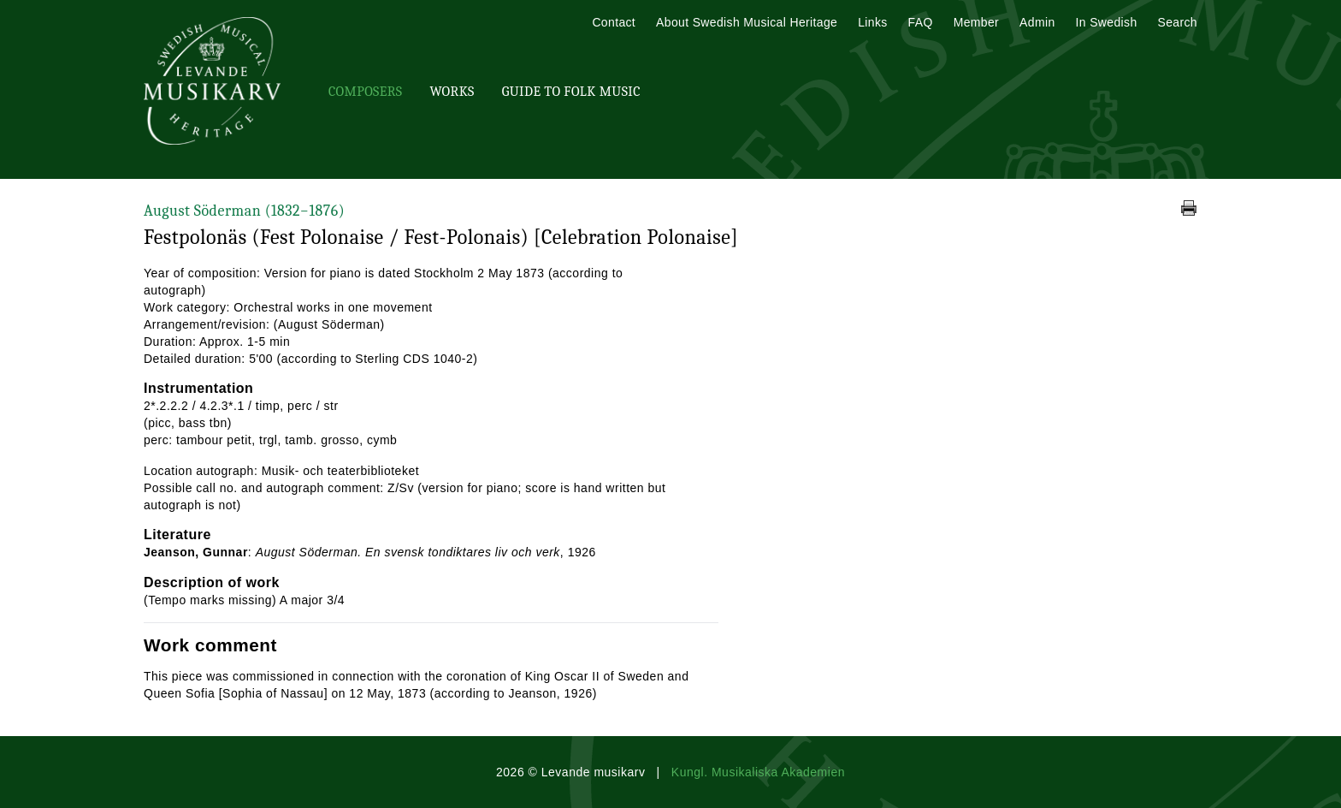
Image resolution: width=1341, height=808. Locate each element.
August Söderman (244, 211)
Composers (365, 91)
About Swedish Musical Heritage (746, 22)
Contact (613, 22)
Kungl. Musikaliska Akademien (758, 772)
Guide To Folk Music (571, 91)
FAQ (920, 22)
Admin (1036, 22)
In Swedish (1106, 22)
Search (1177, 22)
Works (451, 91)
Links (872, 22)
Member (976, 22)
